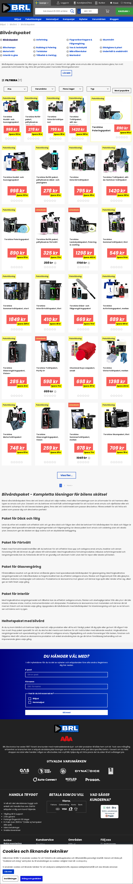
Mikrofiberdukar (78, 47)
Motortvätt (9, 47)
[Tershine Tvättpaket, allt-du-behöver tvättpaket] (77, 117)
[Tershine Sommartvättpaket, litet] (116, 239)
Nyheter (83, 19)
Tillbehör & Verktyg (46, 51)
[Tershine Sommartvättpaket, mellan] (83, 434)
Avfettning (41, 36)
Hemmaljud (52, 19)
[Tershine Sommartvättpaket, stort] (16, 306)
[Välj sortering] (122, 87)
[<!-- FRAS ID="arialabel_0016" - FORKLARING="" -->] (55, 259)
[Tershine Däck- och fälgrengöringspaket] (83, 306)
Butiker (8, 836)
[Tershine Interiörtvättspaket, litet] (50, 306)
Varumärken (98, 19)
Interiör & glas (10, 51)
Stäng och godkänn (31, 878)
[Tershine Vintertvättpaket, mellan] (116, 368)
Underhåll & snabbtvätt (115, 47)
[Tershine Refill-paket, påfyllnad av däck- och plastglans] (33, 117)
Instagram (110, 840)
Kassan (124, 11)
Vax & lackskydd (78, 43)
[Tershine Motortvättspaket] (16, 434)
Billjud (17, 19)
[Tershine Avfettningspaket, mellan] (116, 306)
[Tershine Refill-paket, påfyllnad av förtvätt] (50, 239)
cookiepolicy (81, 861)
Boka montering (13, 839)
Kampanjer (69, 19)
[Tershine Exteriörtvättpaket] (55, 117)
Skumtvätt (108, 36)
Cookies (40, 840)
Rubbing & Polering (46, 43)
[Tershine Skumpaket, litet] (116, 434)
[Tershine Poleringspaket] (102, 127)
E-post (28, 666)
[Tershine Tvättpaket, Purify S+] (50, 368)
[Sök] (55, 11)
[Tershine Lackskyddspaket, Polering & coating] (83, 239)
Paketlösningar (33, 19)
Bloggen (114, 19)
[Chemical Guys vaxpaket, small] (83, 368)
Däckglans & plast (112, 43)
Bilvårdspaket (10, 36)
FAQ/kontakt (43, 843)
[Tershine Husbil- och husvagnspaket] (11, 117)
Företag (127, 3)
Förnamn (29, 678)
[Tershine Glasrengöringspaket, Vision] (50, 434)
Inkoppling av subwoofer (17, 842)
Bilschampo (9, 43)
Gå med (66, 708)
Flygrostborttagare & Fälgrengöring (80, 38)
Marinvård (74, 51)
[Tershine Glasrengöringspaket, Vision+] (16, 368)
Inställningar (10, 878)
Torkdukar (41, 47)
